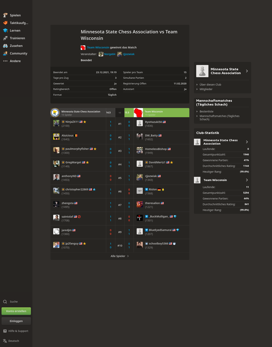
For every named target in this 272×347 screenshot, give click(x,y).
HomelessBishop (156, 149)
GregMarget (73, 162)
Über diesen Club (210, 84)
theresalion (152, 203)
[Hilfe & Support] (16, 331)
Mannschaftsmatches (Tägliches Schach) (220, 117)
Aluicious (67, 135)
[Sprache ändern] (16, 341)
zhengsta (67, 203)
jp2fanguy (71, 243)
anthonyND (69, 176)
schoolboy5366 (158, 243)
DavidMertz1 (157, 162)
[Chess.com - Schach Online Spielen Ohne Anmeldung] (16, 6)
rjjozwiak (125, 54)
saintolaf (67, 216)
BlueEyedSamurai (160, 230)
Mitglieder (206, 89)
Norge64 (107, 54)
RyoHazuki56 (153, 121)
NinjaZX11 (72, 121)
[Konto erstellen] (16, 311)
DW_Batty (151, 135)
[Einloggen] (16, 321)
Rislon (153, 189)
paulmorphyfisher (77, 148)
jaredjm (67, 230)
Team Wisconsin (98, 47)
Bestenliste (206, 111)
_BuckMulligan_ (159, 216)
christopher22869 (76, 189)
